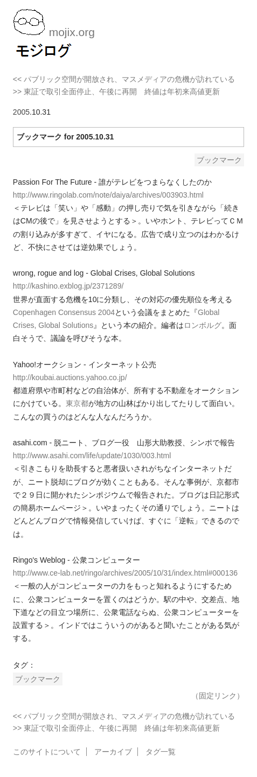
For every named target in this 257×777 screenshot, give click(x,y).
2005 (21, 112)
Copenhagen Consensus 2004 (64, 312)
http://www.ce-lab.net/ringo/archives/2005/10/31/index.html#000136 (125, 573)
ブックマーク (219, 160)
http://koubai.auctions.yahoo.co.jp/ (70, 377)
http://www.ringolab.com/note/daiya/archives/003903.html (108, 195)
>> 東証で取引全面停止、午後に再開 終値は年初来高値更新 (116, 91)
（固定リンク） (217, 695)
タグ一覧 (160, 751)
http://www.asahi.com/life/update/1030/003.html (92, 455)
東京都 (77, 403)
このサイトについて (47, 751)
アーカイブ (113, 751)
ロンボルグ (202, 325)
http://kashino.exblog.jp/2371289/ (68, 286)
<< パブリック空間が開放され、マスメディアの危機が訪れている (124, 79)
